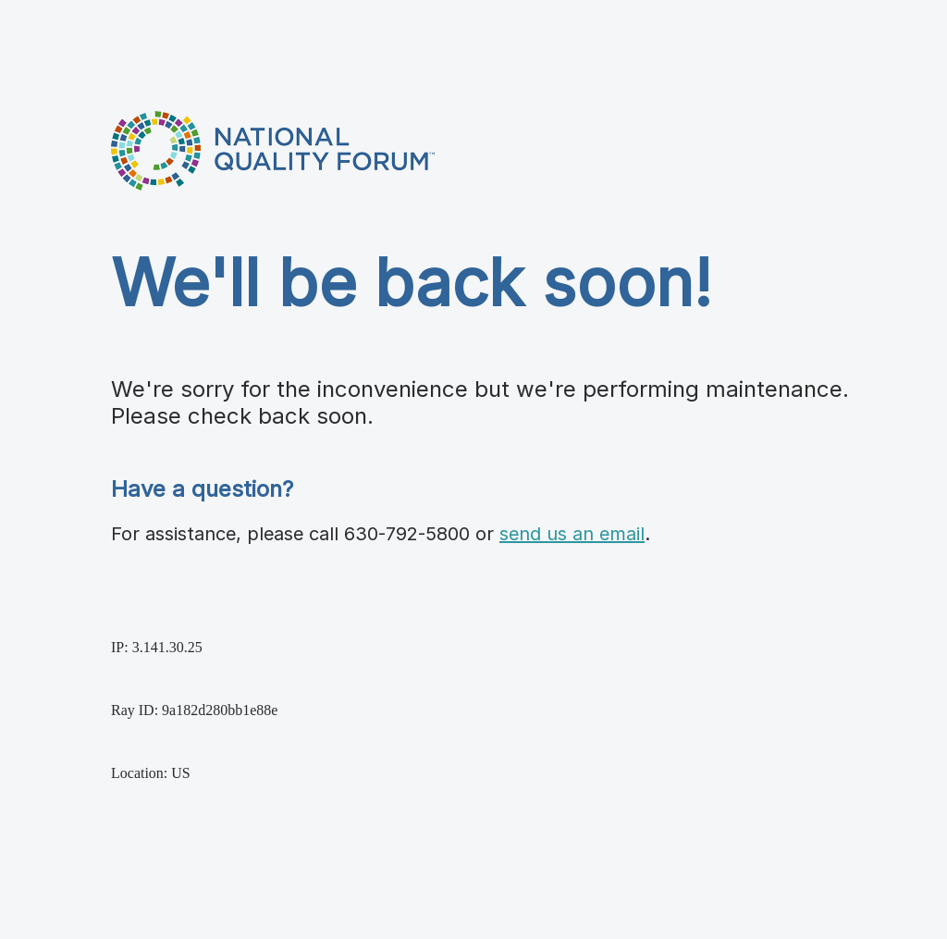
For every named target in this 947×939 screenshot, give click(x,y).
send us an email (572, 534)
